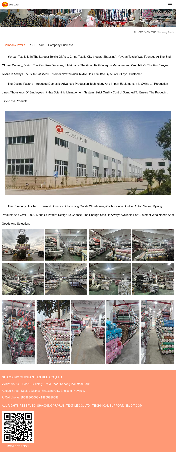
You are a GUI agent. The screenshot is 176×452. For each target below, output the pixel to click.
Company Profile (14, 45)
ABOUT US (150, 32)
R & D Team (36, 45)
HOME (140, 32)
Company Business (60, 45)
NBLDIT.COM (133, 405)
